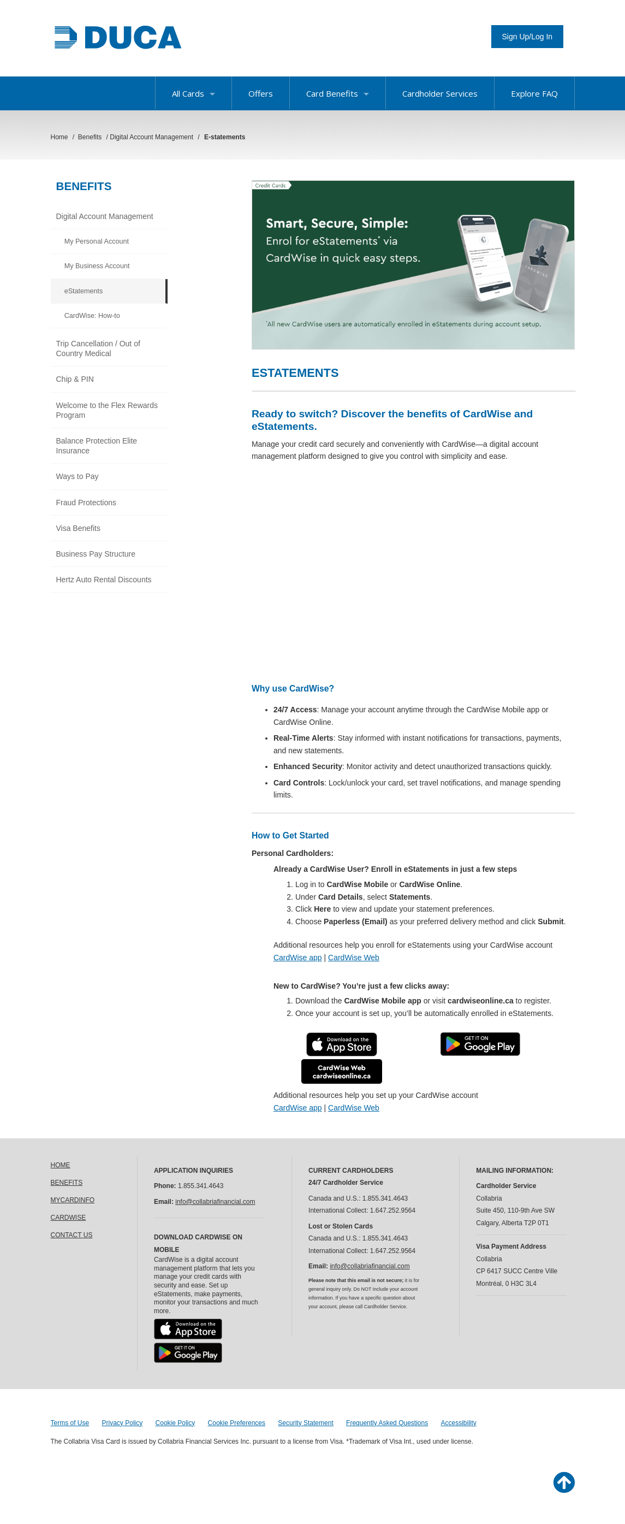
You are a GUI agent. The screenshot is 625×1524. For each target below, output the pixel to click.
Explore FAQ (534, 93)
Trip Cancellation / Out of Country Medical (98, 348)
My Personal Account (96, 241)
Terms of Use (70, 1423)
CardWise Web (353, 957)
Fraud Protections (86, 502)
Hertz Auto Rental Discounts (104, 579)
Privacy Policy (122, 1423)
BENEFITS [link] (67, 1182)
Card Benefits (337, 93)
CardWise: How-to (92, 316)
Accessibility (459, 1423)
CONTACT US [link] (72, 1235)
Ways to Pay (77, 476)
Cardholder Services (440, 93)
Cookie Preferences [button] (236, 1423)
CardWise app (297, 957)
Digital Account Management (104, 216)
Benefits (84, 186)
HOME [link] (60, 1165)
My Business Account (97, 266)
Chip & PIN (75, 379)
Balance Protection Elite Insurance (97, 445)
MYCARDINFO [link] (73, 1200)
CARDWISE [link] (68, 1217)
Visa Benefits (78, 528)
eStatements (83, 291)
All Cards (193, 93)
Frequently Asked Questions (387, 1423)
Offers (260, 93)
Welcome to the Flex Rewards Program (107, 410)
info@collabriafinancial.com (215, 1202)
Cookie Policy (175, 1423)
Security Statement (305, 1423)
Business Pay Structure (96, 554)
